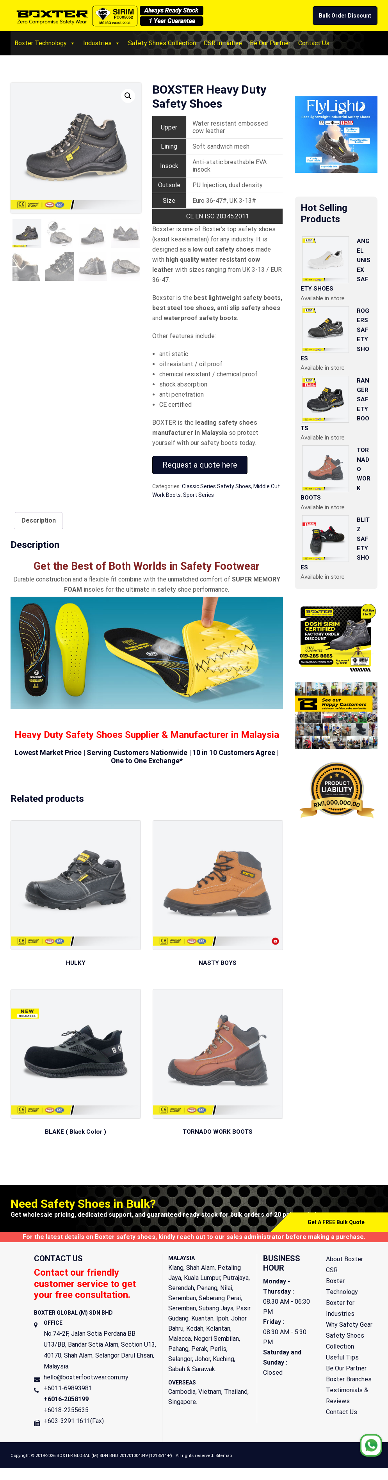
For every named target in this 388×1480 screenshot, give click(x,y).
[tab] (38, 520)
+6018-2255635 (66, 1411)
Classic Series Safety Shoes (216, 486)
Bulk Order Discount (345, 15)
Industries (101, 43)
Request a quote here (199, 465)
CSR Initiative (223, 43)
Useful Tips (342, 1359)
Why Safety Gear (349, 1326)
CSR (332, 1271)
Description (38, 520)
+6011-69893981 (68, 1389)
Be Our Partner (270, 43)
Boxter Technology (44, 43)
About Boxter (344, 1260)
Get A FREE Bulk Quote (336, 1224)
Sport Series (198, 495)
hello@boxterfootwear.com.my (86, 1379)
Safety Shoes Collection (162, 43)
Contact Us (313, 43)
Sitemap (223, 1457)
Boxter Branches (349, 1380)
